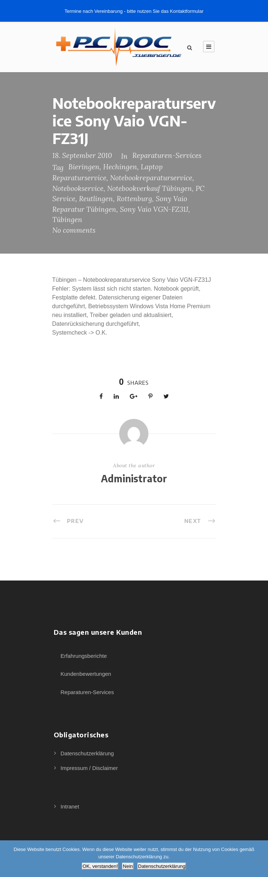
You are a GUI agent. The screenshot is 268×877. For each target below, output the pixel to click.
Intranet (70, 806)
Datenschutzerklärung (87, 753)
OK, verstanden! (100, 866)
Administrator (134, 478)
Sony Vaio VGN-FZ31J (154, 209)
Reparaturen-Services (166, 155)
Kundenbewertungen (86, 674)
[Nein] (259, 858)
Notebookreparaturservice (151, 177)
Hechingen (120, 166)
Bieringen (83, 166)
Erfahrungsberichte (84, 656)
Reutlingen (96, 198)
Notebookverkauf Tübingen (149, 188)
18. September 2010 (82, 155)
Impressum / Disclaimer (89, 768)
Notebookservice (77, 188)
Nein (128, 866)
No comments (73, 230)
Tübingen (67, 219)
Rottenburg (134, 198)
